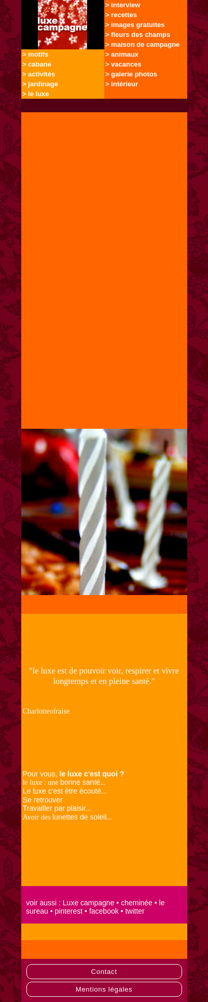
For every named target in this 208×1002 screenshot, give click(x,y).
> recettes (121, 15)
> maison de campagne (142, 44)
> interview (123, 5)
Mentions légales (104, 989)
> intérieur (121, 84)
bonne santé (80, 782)
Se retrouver (43, 800)
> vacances (123, 64)
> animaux (121, 54)
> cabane (36, 64)
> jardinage (40, 84)
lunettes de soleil (79, 817)
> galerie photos (131, 74)
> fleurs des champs (137, 34)
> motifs (35, 54)
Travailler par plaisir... (57, 808)
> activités (38, 74)
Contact (104, 971)
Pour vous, (73, 774)
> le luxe (35, 94)
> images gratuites (135, 25)
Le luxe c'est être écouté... (65, 791)
